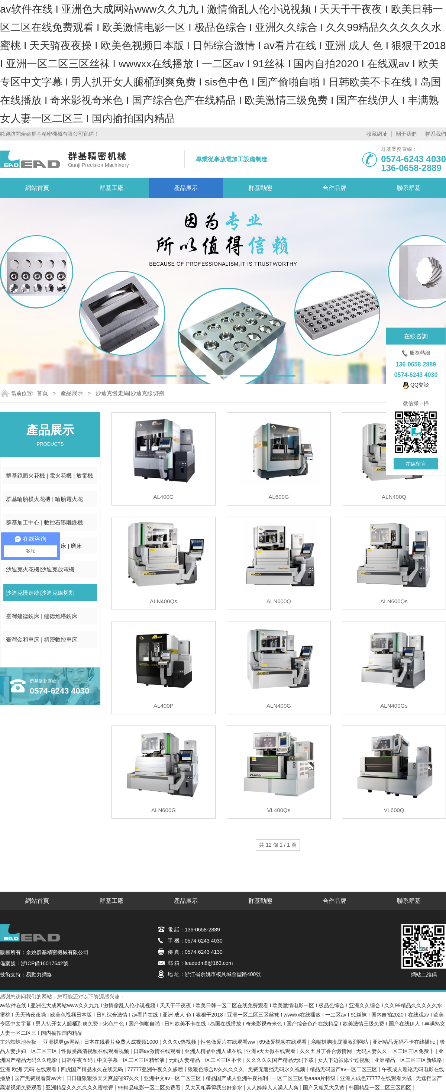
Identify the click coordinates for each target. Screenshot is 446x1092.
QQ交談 (416, 385)
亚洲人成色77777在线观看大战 (376, 1078)
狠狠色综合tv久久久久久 (216, 1069)
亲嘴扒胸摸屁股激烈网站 (340, 1042)
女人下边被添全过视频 (344, 1060)
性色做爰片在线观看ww (228, 1042)
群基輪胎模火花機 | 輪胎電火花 (44, 499)
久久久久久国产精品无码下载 (280, 1060)
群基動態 (260, 188)
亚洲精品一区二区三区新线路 (408, 1060)
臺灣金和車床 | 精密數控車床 (41, 639)
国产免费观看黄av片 (38, 1078)
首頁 (42, 393)
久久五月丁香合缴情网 (326, 1051)
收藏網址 (376, 134)
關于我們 (406, 134)
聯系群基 (409, 188)
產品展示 (186, 188)
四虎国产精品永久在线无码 (93, 1069)
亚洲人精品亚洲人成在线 (214, 1051)
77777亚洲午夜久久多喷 (156, 1069)
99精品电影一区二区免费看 (150, 1088)
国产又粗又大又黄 (324, 1088)
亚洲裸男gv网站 (62, 1042)
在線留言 (415, 464)
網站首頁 (37, 188)
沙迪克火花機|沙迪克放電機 (40, 569)
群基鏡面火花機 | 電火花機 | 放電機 (49, 475)
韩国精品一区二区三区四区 (381, 1088)
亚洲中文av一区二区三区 (173, 1078)
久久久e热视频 (180, 1042)
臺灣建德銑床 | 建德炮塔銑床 (41, 616)
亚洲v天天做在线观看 (271, 1051)
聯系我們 (435, 134)
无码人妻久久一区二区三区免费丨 (396, 1051)
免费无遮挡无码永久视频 (277, 1069)
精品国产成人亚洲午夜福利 (237, 1078)
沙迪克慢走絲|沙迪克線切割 (130, 393)
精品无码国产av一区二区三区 (344, 1069)
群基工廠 (111, 188)
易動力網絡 (39, 975)
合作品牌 (334, 188)
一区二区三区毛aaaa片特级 (304, 1078)
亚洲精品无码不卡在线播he (404, 1042)
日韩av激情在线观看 (157, 1051)
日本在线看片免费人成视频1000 (121, 1042)
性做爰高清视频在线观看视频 (95, 1051)
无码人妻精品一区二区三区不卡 (206, 1060)
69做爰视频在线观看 (283, 1042)
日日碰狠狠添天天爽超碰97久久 (103, 1078)
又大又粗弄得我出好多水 (214, 1088)
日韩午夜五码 (77, 1060)
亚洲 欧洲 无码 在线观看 (29, 1069)
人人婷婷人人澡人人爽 (273, 1088)
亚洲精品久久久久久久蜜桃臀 (80, 1088)
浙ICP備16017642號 (44, 963)
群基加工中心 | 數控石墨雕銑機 (44, 522)
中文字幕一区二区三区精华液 (131, 1060)
